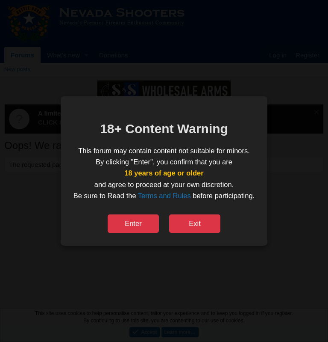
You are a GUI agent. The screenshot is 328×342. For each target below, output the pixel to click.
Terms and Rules (164, 195)
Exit (195, 223)
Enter (133, 223)
